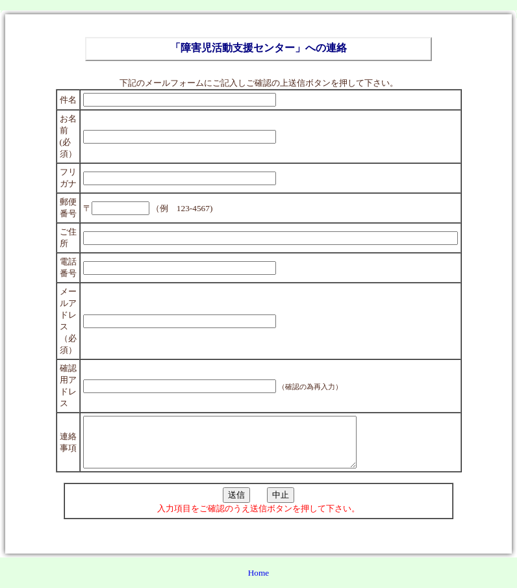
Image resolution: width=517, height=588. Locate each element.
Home (259, 582)
